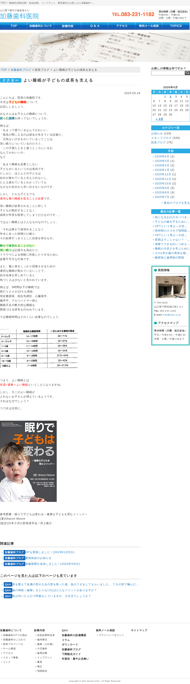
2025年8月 (162, 192)
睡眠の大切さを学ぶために (172, 248)
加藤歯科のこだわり (14, 639)
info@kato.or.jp (172, 315)
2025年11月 (163, 179)
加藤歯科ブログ (71, 649)
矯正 (39, 666)
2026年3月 (162, 160)
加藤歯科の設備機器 (74, 635)
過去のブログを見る (177, 202)
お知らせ (157, 133)
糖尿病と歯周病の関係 (169, 257)
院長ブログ (158, 142)
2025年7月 (162, 196)
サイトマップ (139, 630)
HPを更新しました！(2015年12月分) (39, 552)
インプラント (44, 657)
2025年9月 (162, 188)
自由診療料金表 (46, 635)
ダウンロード (70, 644)
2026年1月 (162, 169)
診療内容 (39, 630)
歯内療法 (42, 639)
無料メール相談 (105, 630)
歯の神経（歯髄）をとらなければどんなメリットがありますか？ (50, 590)
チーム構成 (9, 648)
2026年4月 (162, 156)
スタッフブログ (161, 137)
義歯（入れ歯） (46, 644)
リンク (7, 662)
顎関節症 (42, 671)
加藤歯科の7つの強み (15, 635)
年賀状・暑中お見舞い (75, 658)
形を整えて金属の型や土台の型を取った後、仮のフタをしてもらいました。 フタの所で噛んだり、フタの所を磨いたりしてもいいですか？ (72, 584)
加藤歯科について (11, 630)
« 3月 (159, 119)
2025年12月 (163, 174)
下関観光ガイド (71, 654)
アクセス (8, 653)
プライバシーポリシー (111, 635)
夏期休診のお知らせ (28, 558)
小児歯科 (42, 648)
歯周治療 (42, 653)
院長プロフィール (13, 644)
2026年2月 (162, 165)
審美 (39, 662)
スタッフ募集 (10, 657)
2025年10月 (163, 183)
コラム (66, 639)
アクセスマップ (168, 322)
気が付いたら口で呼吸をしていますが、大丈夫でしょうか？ (47, 596)
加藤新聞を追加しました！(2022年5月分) (42, 564)
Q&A (65, 630)
